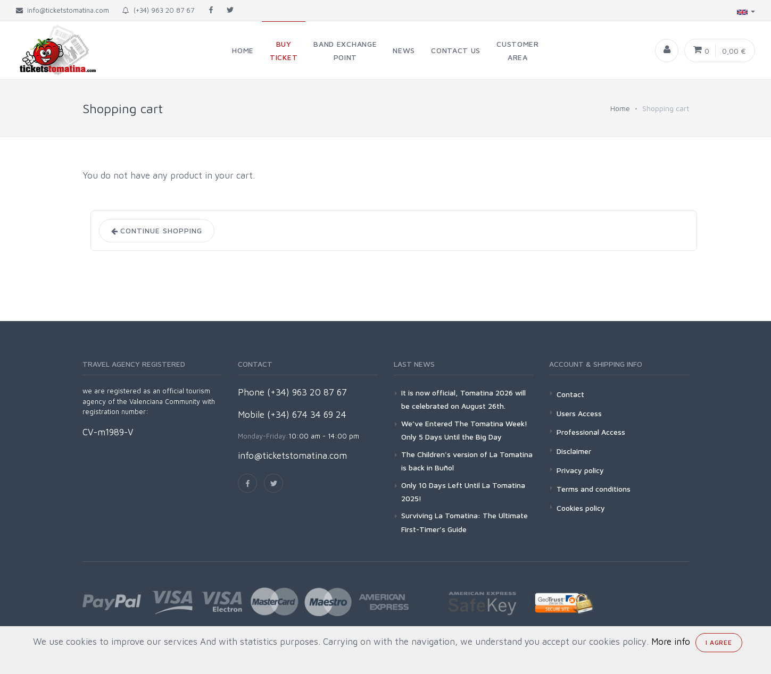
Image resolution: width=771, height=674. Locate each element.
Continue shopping (157, 230)
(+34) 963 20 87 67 (158, 10)
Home (620, 108)
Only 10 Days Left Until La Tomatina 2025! (463, 492)
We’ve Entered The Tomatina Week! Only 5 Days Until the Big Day (464, 430)
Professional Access (591, 431)
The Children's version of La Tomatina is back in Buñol (467, 461)
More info (670, 641)
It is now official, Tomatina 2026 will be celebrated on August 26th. (463, 399)
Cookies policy (581, 507)
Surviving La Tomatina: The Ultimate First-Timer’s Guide (464, 522)
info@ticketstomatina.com (292, 455)
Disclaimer (574, 451)
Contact (570, 394)
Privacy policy (580, 470)
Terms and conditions (594, 488)
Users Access (579, 413)
